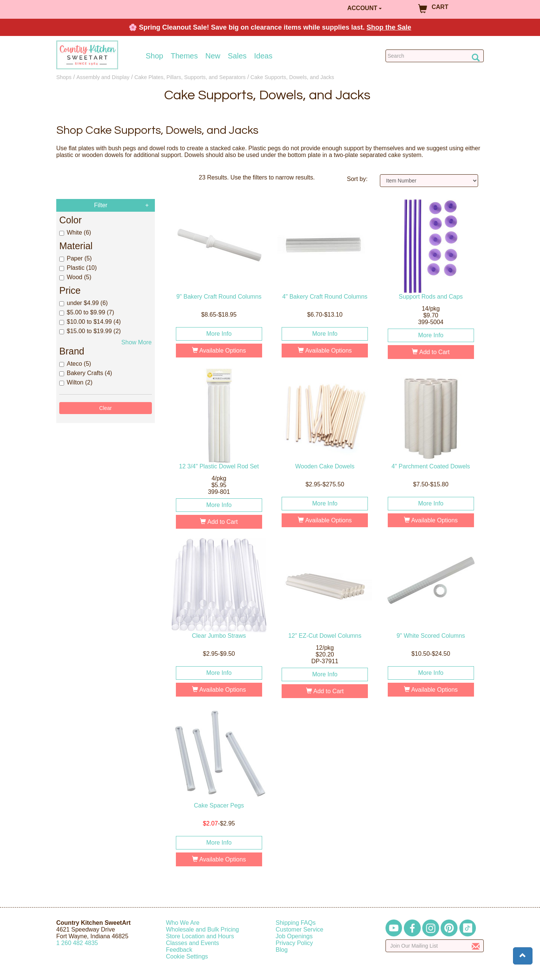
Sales (237, 56)
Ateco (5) (75, 363)
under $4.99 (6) (83, 303)
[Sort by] (429, 180)
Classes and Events (192, 943)
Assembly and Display (103, 77)
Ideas (263, 56)
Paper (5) (75, 258)
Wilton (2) (75, 382)
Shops (64, 77)
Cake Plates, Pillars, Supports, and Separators (190, 77)
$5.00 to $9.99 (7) (86, 312)
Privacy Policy (294, 943)
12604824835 (77, 943)
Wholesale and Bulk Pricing (202, 929)
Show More (137, 342)
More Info (219, 333)
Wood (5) (75, 277)
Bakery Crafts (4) (85, 373)
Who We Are (183, 923)
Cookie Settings (187, 956)
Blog (282, 950)
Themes (184, 56)
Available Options (219, 350)
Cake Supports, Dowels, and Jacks (292, 77)
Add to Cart (431, 352)
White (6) (75, 232)
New (212, 56)
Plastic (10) (78, 268)
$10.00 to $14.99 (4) (90, 322)
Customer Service (299, 929)
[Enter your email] (435, 945)
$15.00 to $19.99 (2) (90, 331)
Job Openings (294, 936)
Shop (155, 56)
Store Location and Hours (200, 936)
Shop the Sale (389, 27)
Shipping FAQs (296, 923)
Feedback (179, 950)
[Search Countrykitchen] (435, 55)
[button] (522, 956)
